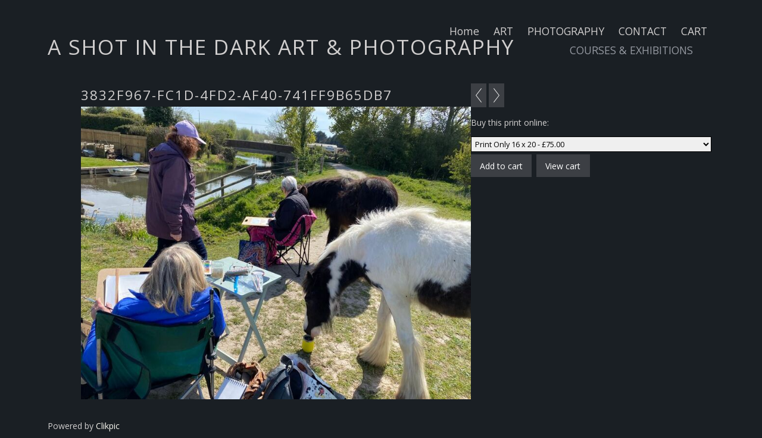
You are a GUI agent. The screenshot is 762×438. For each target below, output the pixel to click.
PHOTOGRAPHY (565, 31)
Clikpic (108, 425)
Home (464, 31)
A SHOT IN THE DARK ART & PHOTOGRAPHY (281, 46)
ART (503, 31)
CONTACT (643, 31)
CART (694, 31)
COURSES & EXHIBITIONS (631, 50)
